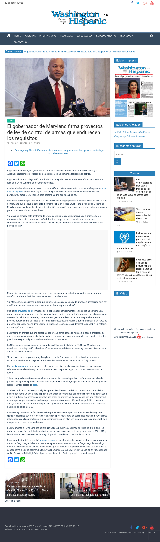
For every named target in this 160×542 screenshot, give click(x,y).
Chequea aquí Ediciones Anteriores (129, 136)
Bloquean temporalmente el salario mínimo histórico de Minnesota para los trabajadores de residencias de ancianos (79, 51)
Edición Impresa (125, 533)
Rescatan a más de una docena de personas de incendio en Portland (85, 490)
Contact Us (20, 42)
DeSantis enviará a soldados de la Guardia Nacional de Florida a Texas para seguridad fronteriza (30, 488)
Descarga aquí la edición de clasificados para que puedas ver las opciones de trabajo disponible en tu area (59, 152)
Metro (17, 35)
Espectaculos (84, 35)
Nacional (30, 35)
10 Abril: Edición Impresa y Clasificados (132, 132)
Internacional (47, 35)
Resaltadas (66, 35)
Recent (135, 173)
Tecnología (126, 35)
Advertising (139, 533)
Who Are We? (111, 533)
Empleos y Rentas (106, 35)
